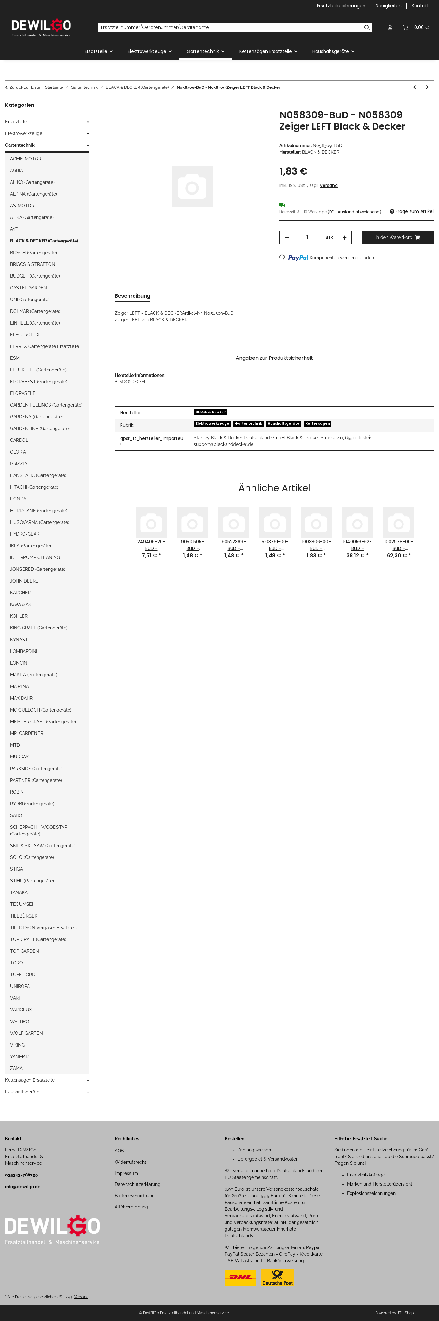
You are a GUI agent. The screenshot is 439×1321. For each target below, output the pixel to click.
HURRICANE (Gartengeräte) (38, 510)
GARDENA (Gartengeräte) (36, 416)
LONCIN (18, 663)
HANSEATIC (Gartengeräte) (38, 475)
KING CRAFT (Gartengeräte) (39, 627)
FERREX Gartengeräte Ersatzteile (44, 346)
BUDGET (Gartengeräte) (35, 276)
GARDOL (19, 440)
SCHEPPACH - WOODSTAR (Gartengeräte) (38, 830)
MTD (15, 745)
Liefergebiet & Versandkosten (267, 1159)
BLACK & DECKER (211, 411)
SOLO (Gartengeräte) (32, 857)
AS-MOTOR (22, 205)
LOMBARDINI (23, 651)
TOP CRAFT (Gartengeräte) (38, 939)
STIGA (16, 869)
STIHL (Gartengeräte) (32, 880)
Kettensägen (317, 423)
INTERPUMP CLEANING (35, 557)
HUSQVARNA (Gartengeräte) (39, 522)
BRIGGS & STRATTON (32, 264)
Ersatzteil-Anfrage (366, 1174)
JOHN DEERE (24, 580)
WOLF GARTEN (26, 1033)
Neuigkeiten (389, 6)
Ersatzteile (16, 121)
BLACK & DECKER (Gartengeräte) (44, 240)
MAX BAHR (21, 698)
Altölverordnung (131, 1206)
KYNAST (19, 639)
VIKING (17, 1044)
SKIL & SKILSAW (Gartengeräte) (42, 845)
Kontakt (420, 6)
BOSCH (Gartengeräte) (33, 252)
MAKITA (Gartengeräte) (33, 674)
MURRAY (19, 756)
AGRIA (16, 170)
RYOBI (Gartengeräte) (32, 803)
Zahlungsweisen (254, 1149)
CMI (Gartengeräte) (29, 299)
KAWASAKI (21, 604)
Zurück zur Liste (25, 87)
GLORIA (18, 451)
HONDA (18, 498)
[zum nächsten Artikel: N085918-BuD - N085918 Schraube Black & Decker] (427, 87)
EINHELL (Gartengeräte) (35, 322)
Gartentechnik (248, 423)
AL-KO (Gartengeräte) (32, 182)
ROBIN (17, 792)
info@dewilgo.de (22, 1186)
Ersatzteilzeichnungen (341, 6)
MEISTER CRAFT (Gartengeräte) (43, 721)
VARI (15, 998)
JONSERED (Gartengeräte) (37, 569)
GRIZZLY (19, 463)
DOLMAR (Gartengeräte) (35, 311)
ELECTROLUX (25, 334)
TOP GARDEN (24, 951)
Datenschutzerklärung (138, 1184)
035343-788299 (21, 1174)
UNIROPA (20, 986)
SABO (16, 815)
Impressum (126, 1173)
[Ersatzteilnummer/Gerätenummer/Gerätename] (230, 27)
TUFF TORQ (22, 974)
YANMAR (19, 1056)
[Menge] (307, 237)
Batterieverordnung (135, 1195)
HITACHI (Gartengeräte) (34, 487)
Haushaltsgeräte (283, 423)
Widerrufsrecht (130, 1162)
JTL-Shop (405, 1313)
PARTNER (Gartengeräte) (36, 780)
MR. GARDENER (26, 733)
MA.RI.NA (19, 686)
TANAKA (19, 892)
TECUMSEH (22, 904)
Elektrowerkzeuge (212, 423)
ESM (15, 358)
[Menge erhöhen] (344, 237)
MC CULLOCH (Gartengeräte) (40, 709)
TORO (16, 962)
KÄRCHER (20, 592)
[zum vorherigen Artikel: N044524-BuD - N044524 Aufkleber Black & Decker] (414, 87)
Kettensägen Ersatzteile (30, 1080)
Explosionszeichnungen (371, 1193)
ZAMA (16, 1068)
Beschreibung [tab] (132, 296)
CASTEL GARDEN (28, 287)
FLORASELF (22, 393)
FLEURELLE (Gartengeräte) (38, 369)
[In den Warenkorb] (120, 105)
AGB (119, 1150)
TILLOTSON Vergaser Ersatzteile (44, 927)
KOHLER (19, 616)
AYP (14, 229)
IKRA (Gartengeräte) (30, 545)
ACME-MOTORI (26, 158)
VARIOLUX (21, 1009)
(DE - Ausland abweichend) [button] (354, 212)
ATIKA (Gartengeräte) (32, 217)
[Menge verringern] (287, 237)
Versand (329, 185)
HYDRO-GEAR (24, 534)
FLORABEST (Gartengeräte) (38, 381)
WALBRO (19, 1021)
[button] (390, 27)
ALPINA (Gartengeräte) (33, 194)
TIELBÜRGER (23, 915)
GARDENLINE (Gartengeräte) (40, 428)
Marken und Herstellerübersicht (379, 1184)
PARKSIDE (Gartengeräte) (36, 768)
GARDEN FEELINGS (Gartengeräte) (46, 405)
